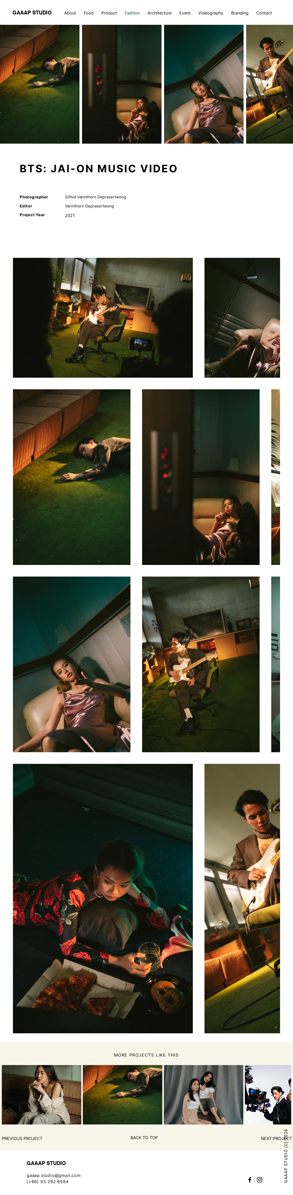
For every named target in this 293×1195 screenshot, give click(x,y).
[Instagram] (259, 1179)
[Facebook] (249, 1179)
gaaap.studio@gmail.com (54, 1175)
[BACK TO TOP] (144, 1137)
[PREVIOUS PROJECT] (22, 1138)
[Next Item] (282, 1094)
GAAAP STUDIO (32, 13)
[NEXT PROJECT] (276, 1138)
